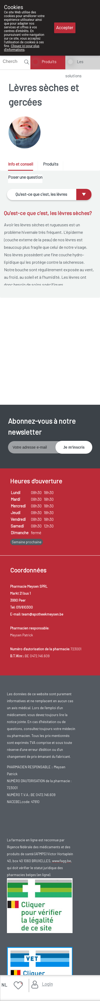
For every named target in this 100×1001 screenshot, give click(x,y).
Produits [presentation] (50, 163)
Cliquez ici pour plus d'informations (21, 48)
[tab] (22, 166)
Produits (49, 61)
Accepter (64, 27)
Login (47, 984)
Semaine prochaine (26, 542)
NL (4, 984)
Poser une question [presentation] (25, 176)
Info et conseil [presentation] (20, 163)
